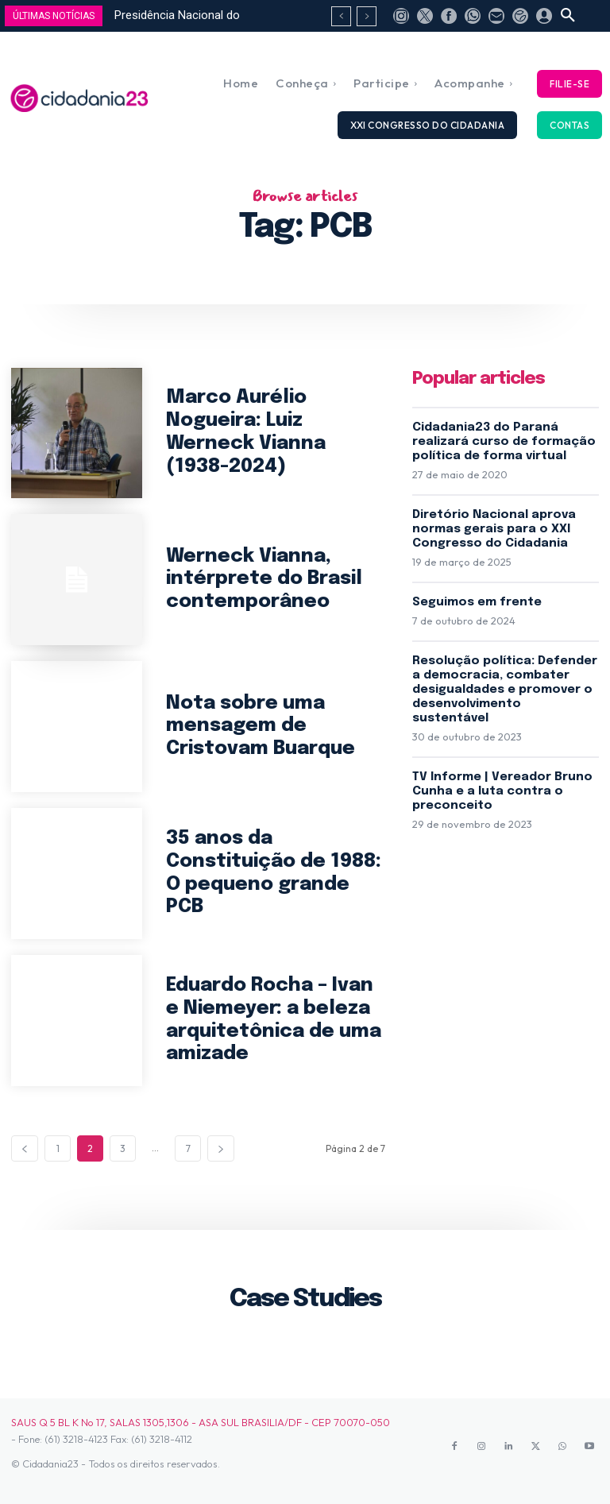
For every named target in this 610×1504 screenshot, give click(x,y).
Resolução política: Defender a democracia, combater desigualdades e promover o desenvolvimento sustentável (504, 690)
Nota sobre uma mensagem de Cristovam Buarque (260, 727)
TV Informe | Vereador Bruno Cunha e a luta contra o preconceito (502, 791)
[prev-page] (24, 1148)
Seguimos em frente (477, 602)
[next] (366, 16)
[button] (568, 16)
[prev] (341, 16)
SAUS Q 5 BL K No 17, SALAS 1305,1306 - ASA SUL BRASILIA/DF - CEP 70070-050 (200, 1422)
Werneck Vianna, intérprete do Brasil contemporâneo (264, 580)
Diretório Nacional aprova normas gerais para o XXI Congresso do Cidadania (494, 529)
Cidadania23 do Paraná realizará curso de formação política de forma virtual (504, 441)
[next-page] (220, 1148)
